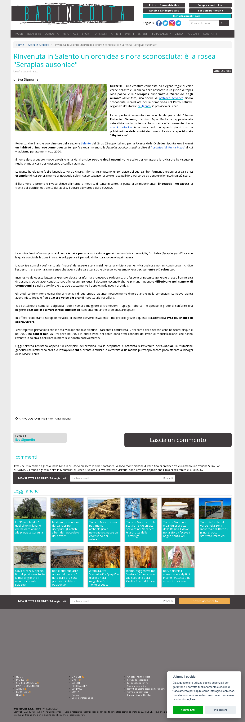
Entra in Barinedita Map (139, 694)
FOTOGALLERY (161, 33)
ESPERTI (143, 33)
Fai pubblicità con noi (138, 682)
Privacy (75, 694)
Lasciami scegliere (184, 699)
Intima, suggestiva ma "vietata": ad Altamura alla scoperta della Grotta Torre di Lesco (140, 576)
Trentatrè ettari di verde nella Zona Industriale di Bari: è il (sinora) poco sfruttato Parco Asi (214, 529)
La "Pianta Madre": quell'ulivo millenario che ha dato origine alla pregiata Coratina (29, 527)
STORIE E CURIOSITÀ (26, 682)
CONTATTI (210, 33)
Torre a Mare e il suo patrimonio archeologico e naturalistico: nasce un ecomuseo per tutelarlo (103, 530)
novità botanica (121, 127)
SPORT (86, 33)
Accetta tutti (188, 709)
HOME (19, 33)
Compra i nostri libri (137, 691)
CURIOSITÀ (52, 33)
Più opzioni (220, 709)
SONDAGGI (77, 688)
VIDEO (179, 33)
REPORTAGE (70, 33)
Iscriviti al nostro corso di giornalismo (146, 688)
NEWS (19, 694)
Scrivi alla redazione (137, 679)
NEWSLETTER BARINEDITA (42, 478)
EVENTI (129, 33)
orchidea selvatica (171, 98)
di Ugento (144, 106)
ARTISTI (116, 33)
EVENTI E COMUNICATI (27, 685)
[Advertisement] (104, 220)
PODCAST (193, 33)
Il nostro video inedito (204, 601)
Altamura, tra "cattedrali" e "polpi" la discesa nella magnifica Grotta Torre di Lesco (104, 577)
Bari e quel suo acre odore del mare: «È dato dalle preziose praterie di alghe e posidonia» (65, 577)
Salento (86, 143)
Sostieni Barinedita (136, 685)
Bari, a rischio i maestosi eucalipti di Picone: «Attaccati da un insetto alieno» (176, 576)
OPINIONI (101, 33)
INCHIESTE (34, 33)
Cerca (224, 23)
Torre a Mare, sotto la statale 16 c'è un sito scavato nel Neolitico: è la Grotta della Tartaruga (140, 529)
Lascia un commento (178, 440)
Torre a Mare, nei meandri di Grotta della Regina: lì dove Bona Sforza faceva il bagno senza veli (176, 529)
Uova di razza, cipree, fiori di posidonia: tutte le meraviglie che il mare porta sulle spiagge (30, 577)
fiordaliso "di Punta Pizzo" (168, 147)
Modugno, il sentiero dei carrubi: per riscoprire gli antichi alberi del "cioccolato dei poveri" (65, 529)
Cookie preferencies (82, 697)
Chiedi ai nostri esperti (138, 676)
